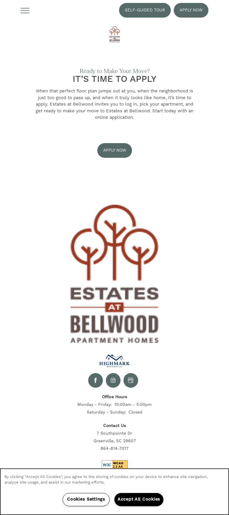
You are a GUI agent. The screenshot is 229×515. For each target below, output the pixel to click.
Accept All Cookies (139, 499)
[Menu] (25, 10)
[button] (145, 10)
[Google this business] (130, 380)
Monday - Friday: (94, 404)
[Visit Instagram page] (113, 380)
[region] (114, 491)
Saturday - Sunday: (106, 412)
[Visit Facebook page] (95, 380)
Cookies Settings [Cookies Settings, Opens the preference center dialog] (86, 499)
